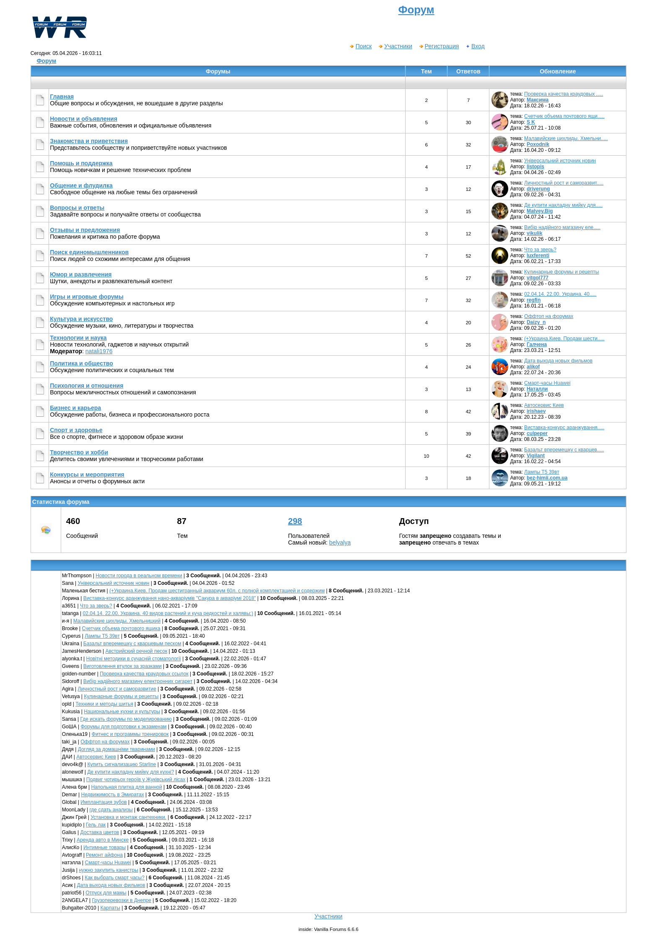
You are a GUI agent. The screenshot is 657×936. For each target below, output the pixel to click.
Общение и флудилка (81, 185)
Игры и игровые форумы (86, 296)
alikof (533, 367)
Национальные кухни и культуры (122, 711)
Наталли (537, 389)
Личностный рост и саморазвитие (117, 689)
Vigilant (536, 456)
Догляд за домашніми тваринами (116, 749)
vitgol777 (537, 278)
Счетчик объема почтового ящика (121, 628)
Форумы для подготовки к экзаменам (124, 727)
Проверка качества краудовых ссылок (144, 674)
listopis (535, 166)
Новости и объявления (83, 118)
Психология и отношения (86, 385)
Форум (46, 60)
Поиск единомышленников (89, 252)
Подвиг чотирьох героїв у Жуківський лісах (136, 779)
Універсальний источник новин (560, 161)
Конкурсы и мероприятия (87, 474)
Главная (62, 96)
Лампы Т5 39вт (541, 472)
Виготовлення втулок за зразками (122, 666)
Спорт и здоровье (76, 430)
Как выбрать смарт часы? (115, 878)
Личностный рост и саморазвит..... (563, 183)
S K (531, 122)
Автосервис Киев (544, 405)
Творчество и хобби (79, 452)
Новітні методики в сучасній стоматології (133, 659)
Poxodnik (538, 144)
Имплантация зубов (103, 802)
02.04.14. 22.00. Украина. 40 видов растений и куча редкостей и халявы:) (168, 613)
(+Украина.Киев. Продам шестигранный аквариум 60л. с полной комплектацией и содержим (217, 591)
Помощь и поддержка (81, 163)
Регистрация (439, 46)
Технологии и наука (78, 337)
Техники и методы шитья (104, 704)
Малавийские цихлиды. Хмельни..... (566, 138)
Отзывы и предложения (85, 230)
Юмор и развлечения (80, 274)
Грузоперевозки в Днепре (121, 900)
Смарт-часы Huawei (547, 383)
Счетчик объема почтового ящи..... (564, 116)
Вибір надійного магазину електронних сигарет (138, 681)
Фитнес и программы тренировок (130, 734)
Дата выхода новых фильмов (558, 361)
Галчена (537, 344)
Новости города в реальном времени (139, 576)
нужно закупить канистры (108, 870)
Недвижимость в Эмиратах (112, 795)
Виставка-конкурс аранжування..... (564, 427)
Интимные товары (104, 847)
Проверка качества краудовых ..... (563, 94)
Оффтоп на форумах (548, 316)
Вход (475, 46)
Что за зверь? (540, 250)
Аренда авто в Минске (103, 840)
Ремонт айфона (104, 855)
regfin (534, 300)
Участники (395, 46)
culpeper (537, 433)
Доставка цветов (99, 832)
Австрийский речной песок (137, 651)
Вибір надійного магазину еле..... (562, 227)
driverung (538, 189)
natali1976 (99, 351)
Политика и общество (81, 363)
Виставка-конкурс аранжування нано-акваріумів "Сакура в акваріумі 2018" (169, 598)
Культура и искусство (81, 318)
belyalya (340, 542)
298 (295, 521)
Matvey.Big (540, 211)
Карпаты (110, 908)
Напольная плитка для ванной (126, 787)
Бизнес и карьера (75, 407)
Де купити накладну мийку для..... (563, 205)
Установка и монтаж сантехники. (128, 817)
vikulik (534, 233)
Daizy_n (536, 322)
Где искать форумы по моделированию (126, 719)
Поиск (360, 46)
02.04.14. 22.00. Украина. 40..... (560, 294)
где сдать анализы (111, 810)
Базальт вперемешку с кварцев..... (564, 450)
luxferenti (538, 255)
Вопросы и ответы (77, 207)
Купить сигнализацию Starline (121, 764)
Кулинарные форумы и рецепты (561, 272)
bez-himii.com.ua (547, 478)
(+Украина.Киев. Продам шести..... (564, 339)
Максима (537, 100)
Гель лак (96, 825)
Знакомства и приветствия (89, 141)
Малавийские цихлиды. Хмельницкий (116, 621)
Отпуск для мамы (105, 893)
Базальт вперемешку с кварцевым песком (132, 644)
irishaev (536, 411)
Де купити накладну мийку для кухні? (130, 772)
